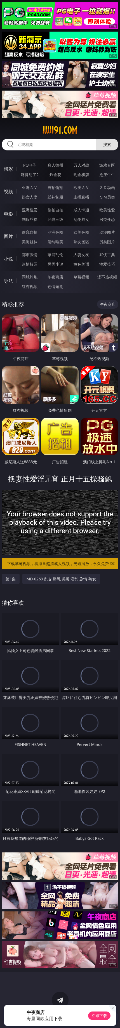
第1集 (11, 579)
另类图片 (107, 241)
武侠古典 (107, 254)
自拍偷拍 (55, 187)
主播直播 (81, 197)
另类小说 (55, 264)
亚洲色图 (55, 232)
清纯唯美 (55, 241)
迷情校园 (29, 264)
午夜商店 (55, 277)
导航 (8, 281)
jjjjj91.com (60, 130)
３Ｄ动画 (107, 187)
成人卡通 (81, 209)
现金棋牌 (81, 174)
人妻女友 (81, 254)
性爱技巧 (107, 264)
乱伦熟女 (81, 219)
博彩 (8, 169)
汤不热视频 (107, 277)
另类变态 (107, 219)
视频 (8, 191)
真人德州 (55, 165)
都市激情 (29, 254)
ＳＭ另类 (107, 197)
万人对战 (81, 165)
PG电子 (29, 165)
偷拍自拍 (55, 209)
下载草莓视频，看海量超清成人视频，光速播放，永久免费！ (61, 563)
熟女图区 (81, 241)
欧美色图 (81, 232)
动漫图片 (107, 232)
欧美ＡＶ (81, 187)
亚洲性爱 (29, 209)
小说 (8, 259)
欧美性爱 (107, 209)
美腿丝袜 (29, 241)
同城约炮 (29, 277)
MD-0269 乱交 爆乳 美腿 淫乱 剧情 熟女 (61, 579)
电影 (8, 214)
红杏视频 (29, 286)
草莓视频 (81, 277)
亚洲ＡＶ (29, 187)
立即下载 (99, 1015)
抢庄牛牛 (107, 174)
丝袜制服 (55, 197)
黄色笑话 (81, 264)
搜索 (107, 144)
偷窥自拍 (29, 232)
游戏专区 (107, 165)
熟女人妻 (29, 197)
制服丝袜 (29, 219)
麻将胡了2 (30, 174)
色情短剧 (55, 286)
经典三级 (55, 219)
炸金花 (55, 174)
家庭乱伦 (55, 254)
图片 (8, 236)
